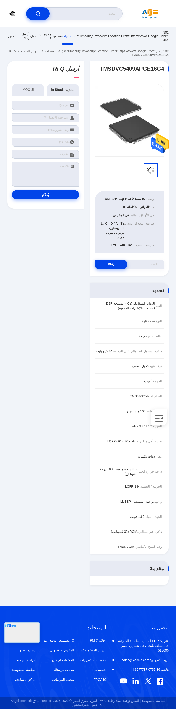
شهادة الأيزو (27, 650)
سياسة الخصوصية (23, 670)
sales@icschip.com (145, 660)
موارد (33, 36)
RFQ (111, 264)
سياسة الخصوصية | (152, 701)
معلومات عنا (45, 36)
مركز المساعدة (25, 679)
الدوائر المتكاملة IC (24, 51)
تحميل (11, 36)
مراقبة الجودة (26, 660)
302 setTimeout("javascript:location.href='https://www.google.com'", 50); (121, 36)
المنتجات (67, 36)
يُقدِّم (45, 195)
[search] (38, 13)
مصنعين (56, 36)
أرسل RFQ (25, 36)
